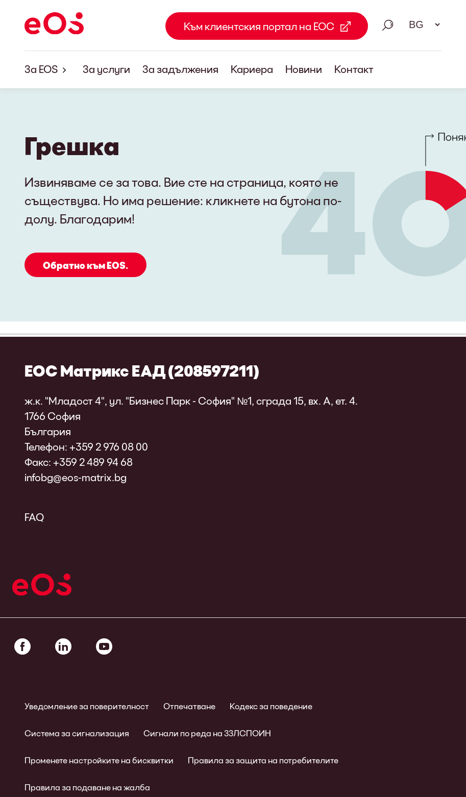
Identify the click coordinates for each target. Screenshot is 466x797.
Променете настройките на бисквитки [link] (99, 760)
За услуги (106, 69)
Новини (303, 69)
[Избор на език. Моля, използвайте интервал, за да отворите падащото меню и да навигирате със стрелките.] (421, 24)
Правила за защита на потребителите (263, 760)
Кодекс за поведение (271, 706)
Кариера (252, 69)
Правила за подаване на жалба (87, 787)
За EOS (47, 70)
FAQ (34, 517)
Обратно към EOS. (85, 265)
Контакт (354, 69)
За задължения (180, 69)
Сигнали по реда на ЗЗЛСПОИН (207, 733)
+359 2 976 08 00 (108, 446)
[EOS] (54, 25)
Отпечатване (189, 706)
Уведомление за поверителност (86, 706)
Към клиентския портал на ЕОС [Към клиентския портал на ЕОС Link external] (259, 26)
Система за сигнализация (76, 733)
